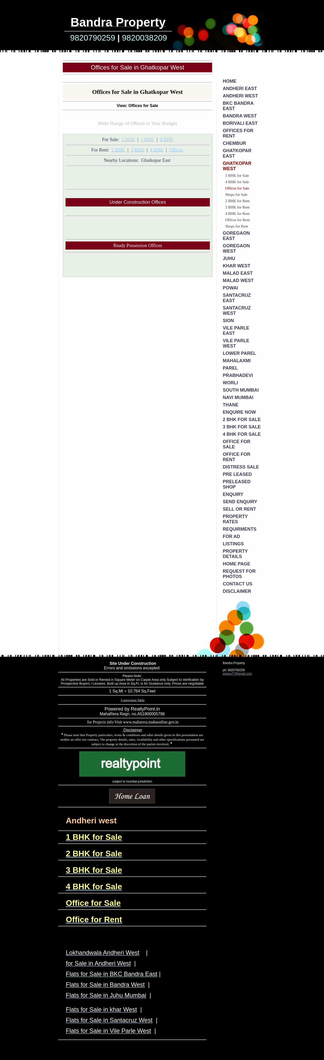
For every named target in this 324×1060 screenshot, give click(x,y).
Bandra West (240, 115)
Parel (230, 368)
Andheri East (240, 88)
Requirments (239, 529)
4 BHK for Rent (237, 214)
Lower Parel (239, 353)
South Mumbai (241, 390)
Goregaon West (236, 248)
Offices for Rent (238, 133)
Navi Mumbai (238, 397)
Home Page (236, 563)
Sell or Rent (239, 509)
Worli (230, 382)
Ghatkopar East (237, 153)
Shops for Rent (236, 226)
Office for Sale (236, 444)
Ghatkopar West (237, 166)
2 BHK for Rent (237, 201)
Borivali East (240, 123)
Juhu (229, 258)
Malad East (238, 273)
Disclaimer (237, 591)
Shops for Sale (236, 195)
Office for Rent (236, 457)
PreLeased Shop (237, 484)
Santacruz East (237, 298)
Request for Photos (239, 574)
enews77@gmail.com (237, 673)
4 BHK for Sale (237, 182)
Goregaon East (236, 236)
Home (229, 81)
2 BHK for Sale (242, 419)
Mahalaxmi (237, 360)
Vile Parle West (236, 343)
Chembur (234, 143)
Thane (230, 404)
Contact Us (237, 583)
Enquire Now (239, 412)
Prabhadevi (238, 375)
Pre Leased (237, 474)
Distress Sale (241, 467)
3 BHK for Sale (237, 175)
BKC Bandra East (238, 106)
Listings (233, 543)
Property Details (235, 554)
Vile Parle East (236, 330)
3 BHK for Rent (237, 207)
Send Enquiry (240, 501)
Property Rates (235, 519)
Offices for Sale (237, 188)
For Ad (231, 536)
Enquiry (233, 494)
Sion (228, 320)
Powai (230, 287)
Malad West (238, 280)
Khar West (236, 265)
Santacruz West (237, 310)
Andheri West (240, 95)
